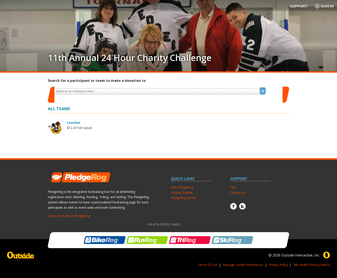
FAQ (233, 187)
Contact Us (238, 192)
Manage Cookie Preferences (243, 265)
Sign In (324, 6)
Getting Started (181, 192)
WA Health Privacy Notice (312, 265)
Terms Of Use (207, 265)
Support (299, 6)
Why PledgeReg (182, 187)
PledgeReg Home (183, 198)
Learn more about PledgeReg (69, 216)
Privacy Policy (278, 265)
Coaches (73, 122)
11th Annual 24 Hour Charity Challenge (130, 58)
